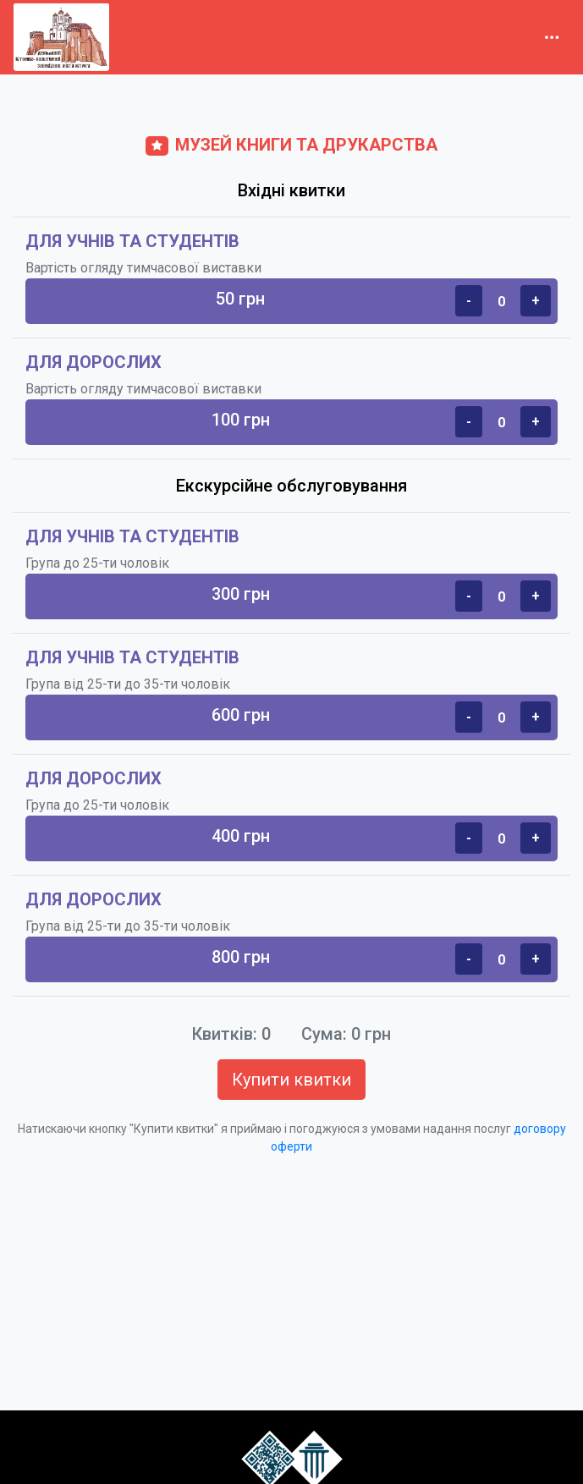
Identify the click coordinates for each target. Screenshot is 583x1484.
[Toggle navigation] (552, 37)
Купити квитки (291, 1079)
